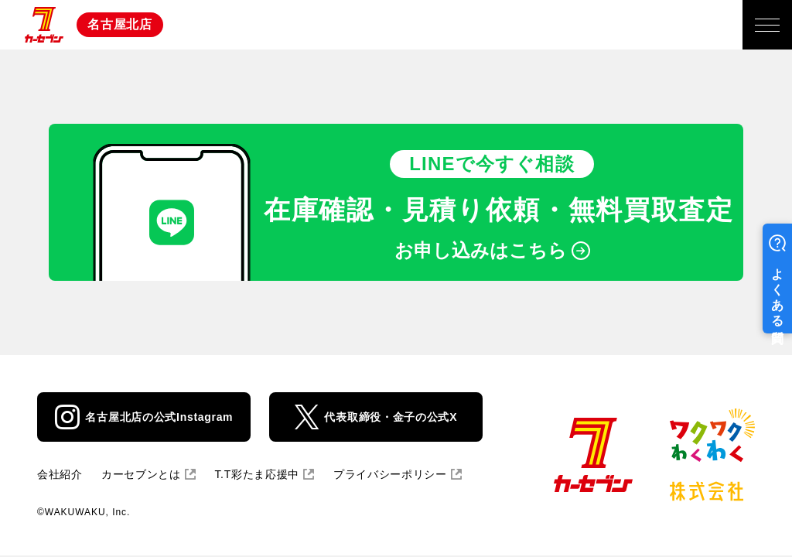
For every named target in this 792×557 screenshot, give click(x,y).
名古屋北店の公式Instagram (159, 417)
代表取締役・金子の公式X (390, 417)
